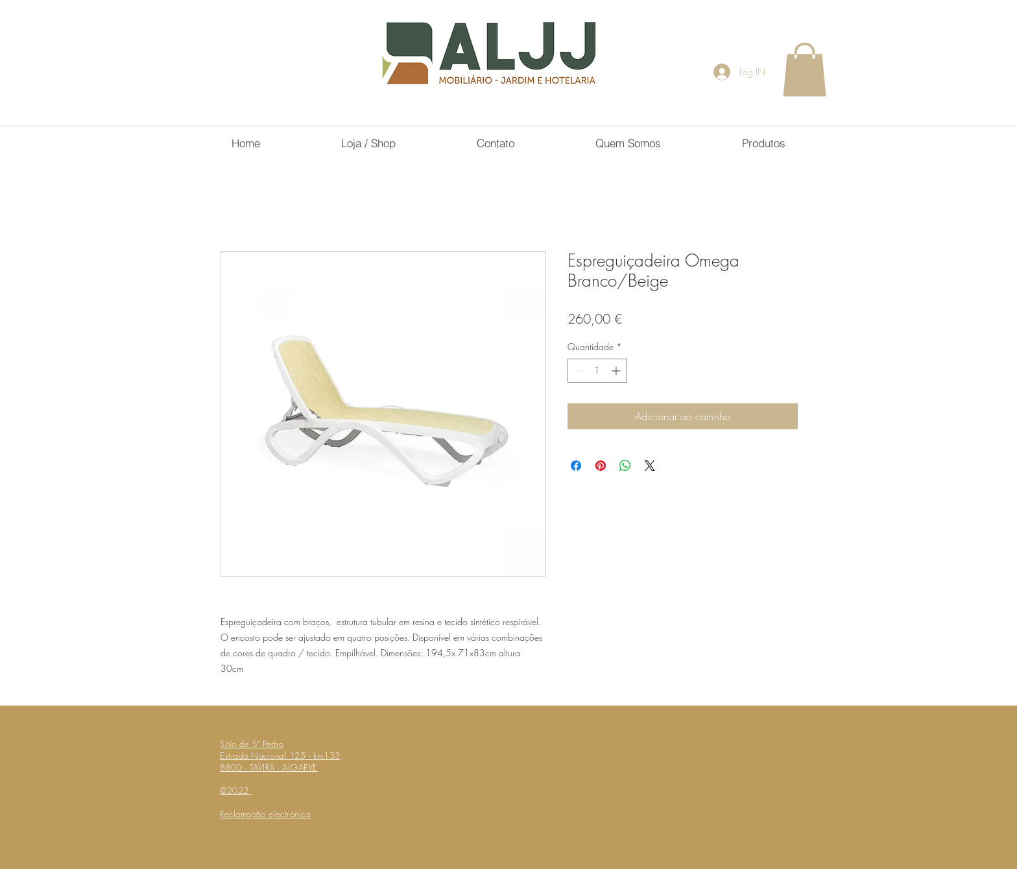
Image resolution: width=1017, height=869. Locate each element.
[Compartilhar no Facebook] (576, 465)
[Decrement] (577, 370)
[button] (804, 69)
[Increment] (617, 370)
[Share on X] (650, 465)
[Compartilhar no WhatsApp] (625, 465)
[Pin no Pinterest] (600, 465)
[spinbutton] (597, 370)
